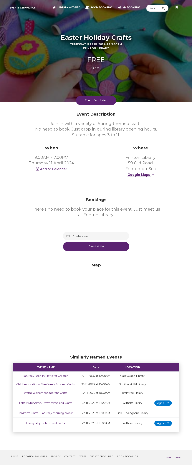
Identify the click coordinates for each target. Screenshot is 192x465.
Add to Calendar (51, 169)
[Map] (96, 308)
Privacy (55, 456)
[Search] (154, 8)
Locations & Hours (34, 456)
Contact (69, 456)
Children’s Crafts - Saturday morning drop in (46, 413)
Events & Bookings (23, 7)
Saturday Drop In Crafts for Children (45, 376)
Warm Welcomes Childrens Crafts (45, 393)
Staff (82, 456)
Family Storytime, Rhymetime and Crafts (45, 403)
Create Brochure (101, 456)
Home (15, 456)
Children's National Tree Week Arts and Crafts (45, 384)
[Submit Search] (165, 8)
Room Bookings (127, 456)
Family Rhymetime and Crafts (45, 423)
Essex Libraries (173, 457)
